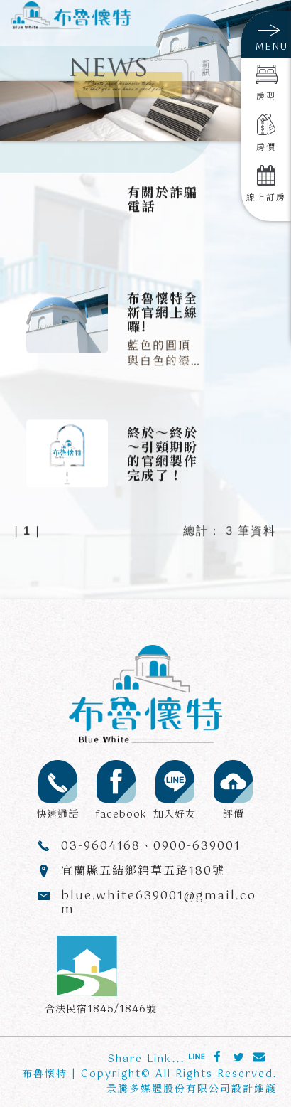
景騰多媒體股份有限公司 (168, 1089)
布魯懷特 (44, 1074)
